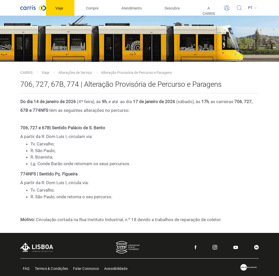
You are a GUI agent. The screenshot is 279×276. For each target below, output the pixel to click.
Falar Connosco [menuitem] (86, 268)
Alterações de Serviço (75, 73)
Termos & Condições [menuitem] (51, 268)
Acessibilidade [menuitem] (115, 268)
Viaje (45, 73)
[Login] (226, 8)
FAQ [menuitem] (26, 268)
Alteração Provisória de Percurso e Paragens (136, 73)
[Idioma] (252, 8)
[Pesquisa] (239, 8)
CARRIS (26, 73)
